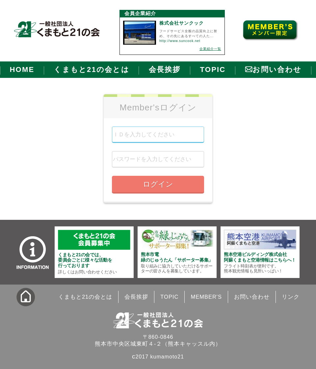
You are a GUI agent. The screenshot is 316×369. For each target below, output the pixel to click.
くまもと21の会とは (91, 69)
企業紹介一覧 (210, 49)
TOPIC (213, 69)
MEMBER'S (206, 297)
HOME (22, 69)
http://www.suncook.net (179, 41)
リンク (291, 297)
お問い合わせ (277, 69)
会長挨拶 (165, 69)
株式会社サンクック (181, 23)
